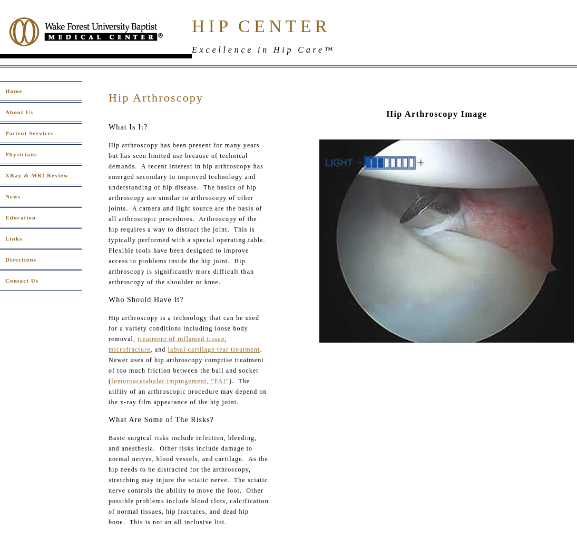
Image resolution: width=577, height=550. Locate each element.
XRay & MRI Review (37, 175)
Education (20, 217)
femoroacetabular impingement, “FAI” (170, 381)
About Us (19, 112)
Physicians (21, 154)
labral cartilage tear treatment (214, 349)
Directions (20, 259)
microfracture (130, 349)
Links (13, 238)
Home (14, 91)
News (13, 196)
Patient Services (29, 133)
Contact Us (21, 280)
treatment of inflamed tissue (181, 339)
